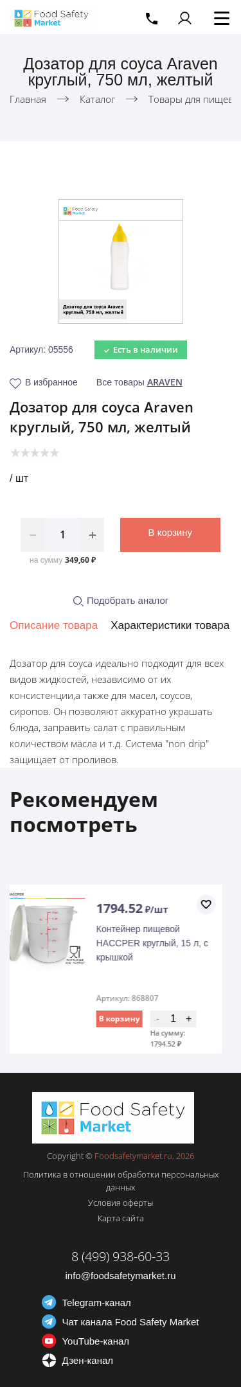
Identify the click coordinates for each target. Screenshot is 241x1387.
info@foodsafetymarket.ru (121, 1275)
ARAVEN (165, 382)
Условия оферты (120, 1202)
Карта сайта (121, 1218)
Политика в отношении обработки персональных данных (121, 1181)
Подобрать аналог (121, 600)
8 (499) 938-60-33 (120, 1256)
